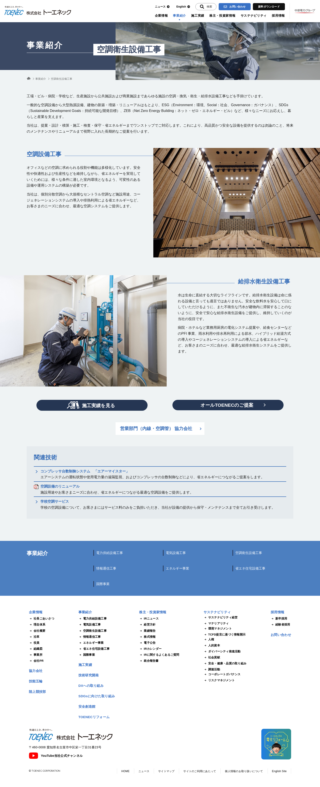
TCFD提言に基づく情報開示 (225, 634)
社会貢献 (212, 657)
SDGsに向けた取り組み (96, 696)
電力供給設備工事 (109, 553)
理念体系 (37, 624)
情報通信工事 (106, 568)
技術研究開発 (88, 675)
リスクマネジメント (219, 680)
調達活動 (212, 669)
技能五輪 (35, 681)
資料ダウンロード (269, 6)
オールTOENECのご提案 (226, 405)
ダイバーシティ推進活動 (222, 651)
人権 (209, 639)
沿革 (34, 637)
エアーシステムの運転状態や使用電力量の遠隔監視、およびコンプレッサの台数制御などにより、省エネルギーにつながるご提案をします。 (152, 474)
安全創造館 (87, 706)
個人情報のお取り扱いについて (244, 771)
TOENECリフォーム (94, 717)
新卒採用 (279, 618)
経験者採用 (280, 624)
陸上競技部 (37, 691)
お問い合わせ (235, 6)
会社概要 (37, 631)
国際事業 (103, 584)
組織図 (35, 649)
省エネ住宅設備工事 (250, 568)
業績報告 (147, 631)
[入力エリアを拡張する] (205, 6)
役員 (34, 643)
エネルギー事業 (177, 568)
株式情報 (147, 637)
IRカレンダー (150, 649)
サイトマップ (166, 771)
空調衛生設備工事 (248, 553)
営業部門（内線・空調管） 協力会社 (156, 428)
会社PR (36, 661)
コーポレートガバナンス (222, 674)
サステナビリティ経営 (221, 617)
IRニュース (149, 618)
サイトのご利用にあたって (199, 771)
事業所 (35, 655)
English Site (279, 771)
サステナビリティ (254, 15)
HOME (125, 771)
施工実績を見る (91, 405)
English (183, 6)
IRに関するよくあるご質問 (159, 655)
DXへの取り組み (91, 685)
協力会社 (35, 671)
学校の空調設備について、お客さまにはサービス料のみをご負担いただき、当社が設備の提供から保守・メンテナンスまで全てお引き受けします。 (157, 504)
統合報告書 (148, 661)
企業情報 (161, 15)
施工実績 (197, 15)
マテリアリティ (216, 623)
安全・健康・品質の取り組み (225, 663)
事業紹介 (179, 15)
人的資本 (212, 645)
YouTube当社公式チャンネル (56, 755)
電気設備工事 (176, 553)
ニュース (162, 6)
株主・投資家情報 (222, 15)
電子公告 (147, 643)
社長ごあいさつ (41, 618)
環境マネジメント (218, 628)
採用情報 (278, 15)
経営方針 (147, 624)
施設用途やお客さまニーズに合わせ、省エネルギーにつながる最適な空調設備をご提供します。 (116, 489)
